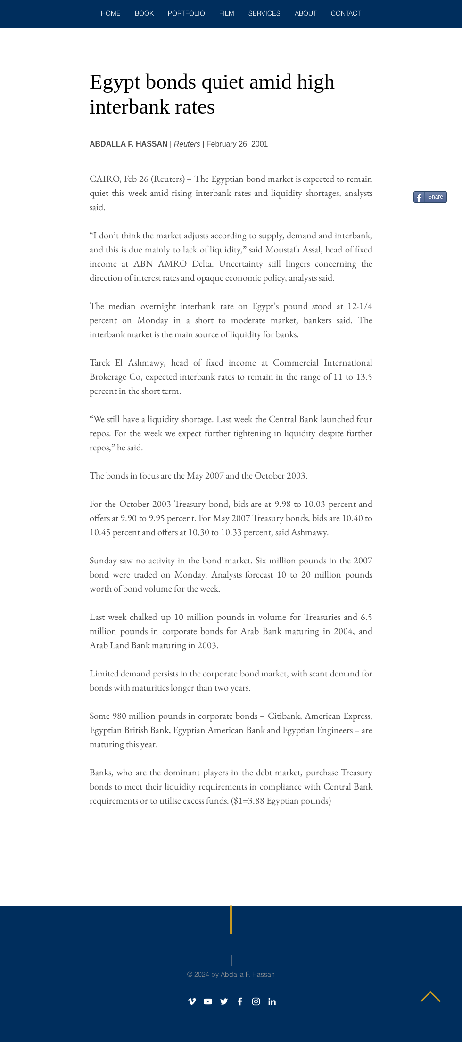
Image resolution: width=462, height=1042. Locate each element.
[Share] (430, 197)
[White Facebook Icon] (240, 1001)
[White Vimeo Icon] (192, 1001)
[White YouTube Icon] (208, 1001)
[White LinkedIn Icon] (272, 1001)
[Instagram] (256, 1001)
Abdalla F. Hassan (248, 974)
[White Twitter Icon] (224, 1001)
